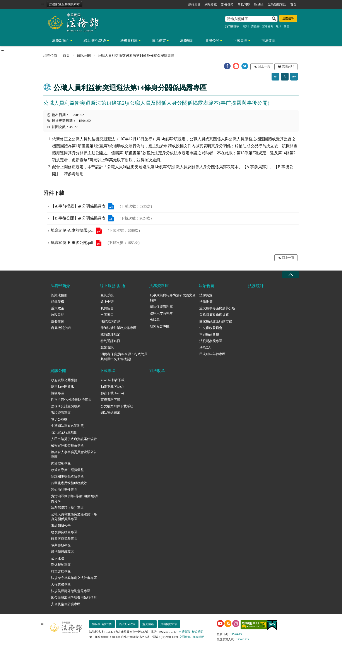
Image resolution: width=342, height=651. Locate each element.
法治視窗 (159, 40)
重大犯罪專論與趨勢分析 (217, 308)
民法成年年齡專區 (212, 354)
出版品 (155, 320)
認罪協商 (267, 26)
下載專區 (240, 40)
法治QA (205, 347)
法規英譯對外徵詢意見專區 (70, 591)
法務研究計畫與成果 (65, 406)
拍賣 (286, 26)
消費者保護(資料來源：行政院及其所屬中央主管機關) (124, 356)
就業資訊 (107, 347)
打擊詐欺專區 (61, 571)
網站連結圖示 (110, 413)
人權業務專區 (61, 584)
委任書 (255, 26)
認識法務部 (59, 295)
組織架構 (57, 301)
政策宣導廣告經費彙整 (67, 470)
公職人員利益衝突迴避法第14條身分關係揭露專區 (74, 516)
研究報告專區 (159, 326)
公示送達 (57, 558)
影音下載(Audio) (112, 393)
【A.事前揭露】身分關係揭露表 (111, 206)
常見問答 (244, 4)
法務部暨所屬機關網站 (64, 4)
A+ (294, 76)
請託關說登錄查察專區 (67, 476)
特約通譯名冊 (110, 341)
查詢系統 (107, 295)
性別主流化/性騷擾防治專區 (71, 399)
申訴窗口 (107, 315)
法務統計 (187, 40)
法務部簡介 (60, 40)
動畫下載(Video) (112, 386)
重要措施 (57, 321)
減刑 (246, 26)
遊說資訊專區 (61, 413)
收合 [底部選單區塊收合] (290, 274)
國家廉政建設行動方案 (215, 321)
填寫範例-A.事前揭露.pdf (98, 230)
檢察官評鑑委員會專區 (67, 445)
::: (42, 3)
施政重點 (57, 315)
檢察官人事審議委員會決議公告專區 (74, 454)
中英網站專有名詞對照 (67, 426)
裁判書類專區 (61, 545)
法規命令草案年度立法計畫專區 (74, 578)
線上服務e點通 (95, 40)
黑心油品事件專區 (64, 489)
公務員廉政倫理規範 (214, 315)
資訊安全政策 (127, 624)
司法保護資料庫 (161, 306)
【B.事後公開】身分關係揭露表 (110, 218)
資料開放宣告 (169, 624)
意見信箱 (148, 624)
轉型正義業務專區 (64, 538)
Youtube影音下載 (113, 380)
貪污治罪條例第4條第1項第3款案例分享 (75, 498)
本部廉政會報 (209, 334)
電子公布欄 (59, 419)
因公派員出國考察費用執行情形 (74, 597)
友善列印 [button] (288, 66)
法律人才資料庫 (161, 313)
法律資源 (205, 295)
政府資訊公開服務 (64, 380)
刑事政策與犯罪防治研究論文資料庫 (173, 297)
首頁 (293, 4)
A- (275, 76)
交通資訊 (184, 631)
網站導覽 (211, 4)
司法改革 (268, 40)
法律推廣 (205, 301)
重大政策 (57, 308)
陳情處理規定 (110, 334)
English (258, 4)
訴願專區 (57, 393)
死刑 (278, 26)
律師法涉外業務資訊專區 (119, 328)
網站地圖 (194, 4)
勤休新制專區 (61, 565)
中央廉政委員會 (210, 328)
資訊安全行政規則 (64, 432)
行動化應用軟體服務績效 (69, 483)
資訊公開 (212, 40)
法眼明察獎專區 (210, 341)
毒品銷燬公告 (61, 525)
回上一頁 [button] (264, 66)
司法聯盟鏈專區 (62, 551)
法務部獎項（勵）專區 (67, 507)
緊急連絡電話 (277, 4)
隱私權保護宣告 (102, 624)
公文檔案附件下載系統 (117, 406)
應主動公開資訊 (62, 386)
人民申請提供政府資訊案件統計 (74, 439)
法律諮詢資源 (110, 321)
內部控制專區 (61, 463)
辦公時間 (197, 631)
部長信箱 (227, 4)
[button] (227, 66)
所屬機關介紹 (61, 328)
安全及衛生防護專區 (65, 604)
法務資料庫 (129, 40)
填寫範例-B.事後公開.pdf (98, 243)
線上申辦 (107, 301)
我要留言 (107, 308)
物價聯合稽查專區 (64, 532)
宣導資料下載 (110, 399)
